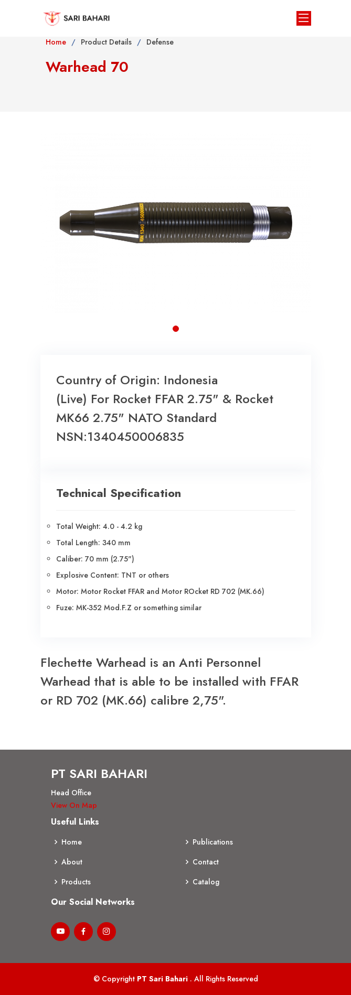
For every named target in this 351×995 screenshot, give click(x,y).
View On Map (74, 805)
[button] (176, 329)
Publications (213, 842)
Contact (206, 862)
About (71, 862)
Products (76, 881)
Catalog (206, 881)
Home (56, 42)
